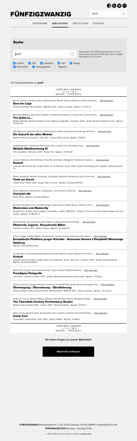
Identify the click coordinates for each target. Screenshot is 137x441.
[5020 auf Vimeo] (119, 6)
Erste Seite (62, 89)
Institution (80, 23)
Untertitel (48, 63)
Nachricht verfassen (68, 351)
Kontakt (98, 23)
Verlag (76, 63)
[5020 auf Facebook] (109, 6)
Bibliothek (60, 23)
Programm (40, 23)
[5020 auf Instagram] (114, 6)
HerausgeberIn (43, 66)
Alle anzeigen (106, 100)
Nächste (60, 94)
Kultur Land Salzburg (85, 380)
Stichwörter (22, 66)
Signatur (62, 66)
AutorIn (20, 63)
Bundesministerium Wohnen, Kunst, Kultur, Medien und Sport (54, 403)
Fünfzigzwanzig (40, 14)
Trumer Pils (94, 403)
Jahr (63, 63)
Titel (34, 63)
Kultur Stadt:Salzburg (52, 380)
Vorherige (75, 89)
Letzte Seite (74, 94)
